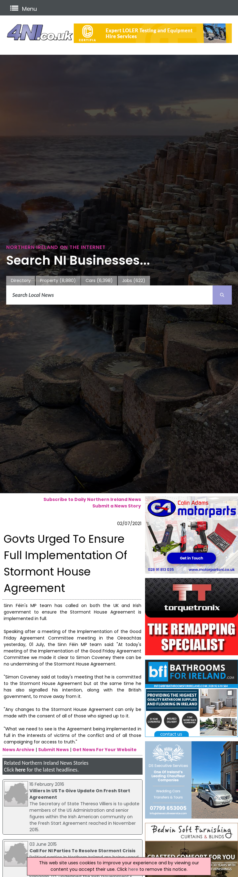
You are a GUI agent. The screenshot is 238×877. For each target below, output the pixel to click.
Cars (99, 280)
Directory (21, 280)
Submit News (53, 750)
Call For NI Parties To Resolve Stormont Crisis (82, 851)
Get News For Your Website (105, 750)
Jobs (133, 280)
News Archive (18, 750)
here (20, 769)
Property (58, 280)
